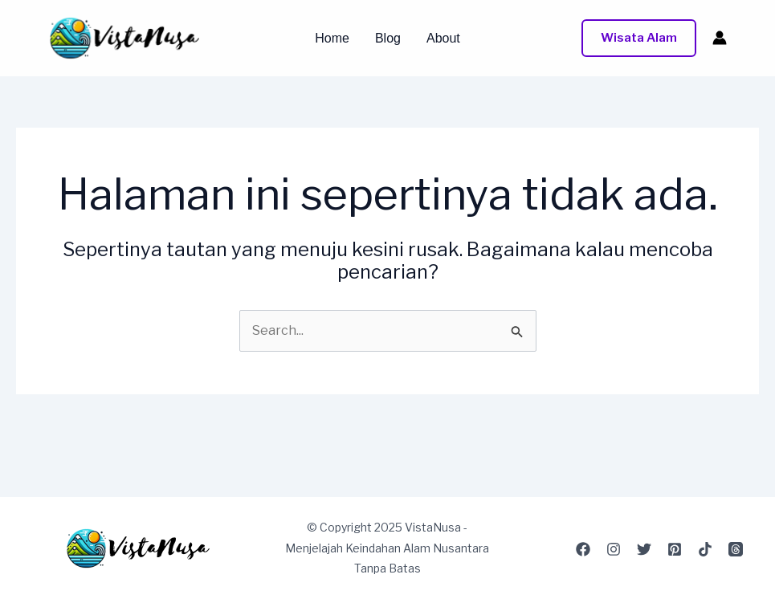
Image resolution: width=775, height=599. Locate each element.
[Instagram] (613, 549)
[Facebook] (583, 549)
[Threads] (735, 549)
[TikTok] (705, 549)
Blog (388, 38)
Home (332, 38)
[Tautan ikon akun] (719, 38)
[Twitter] (644, 549)
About (443, 38)
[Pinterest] (674, 549)
